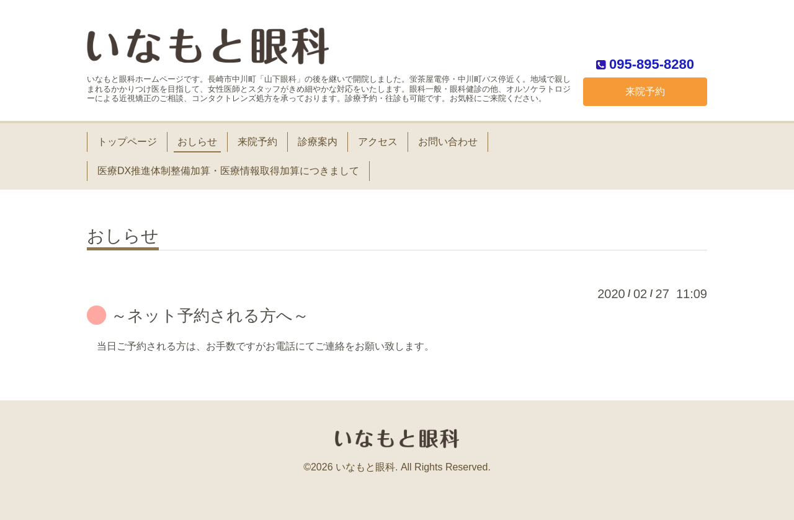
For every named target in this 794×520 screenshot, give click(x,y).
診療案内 (317, 141)
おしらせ (197, 141)
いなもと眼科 (365, 467)
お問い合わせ (448, 141)
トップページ (127, 141)
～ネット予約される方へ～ (210, 315)
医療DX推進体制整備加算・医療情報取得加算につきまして (228, 170)
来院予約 (645, 91)
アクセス (378, 141)
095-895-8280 (651, 63)
